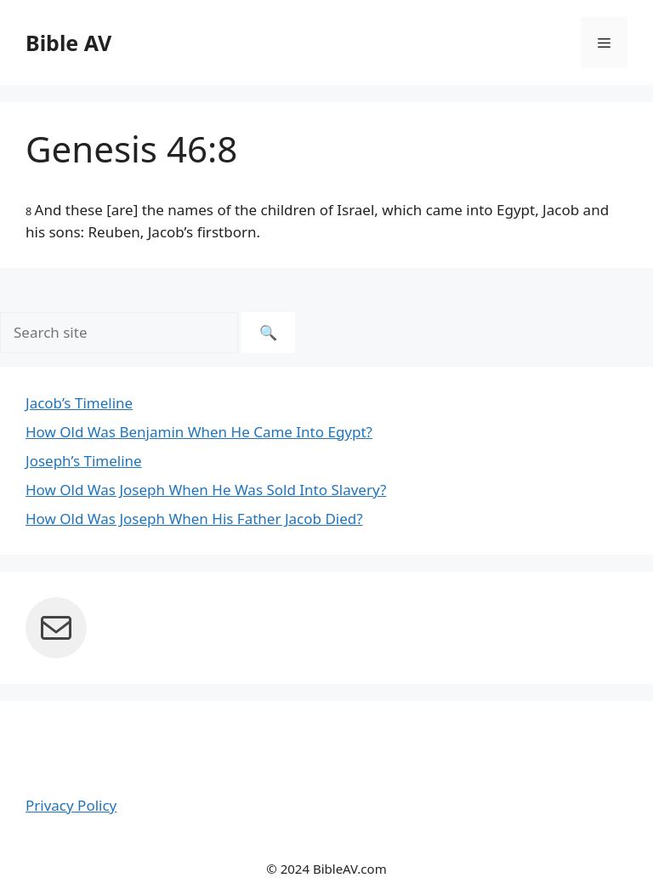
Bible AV (68, 42)
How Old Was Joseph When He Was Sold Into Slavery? (206, 489)
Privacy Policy (71, 805)
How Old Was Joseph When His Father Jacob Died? (194, 518)
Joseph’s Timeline (84, 460)
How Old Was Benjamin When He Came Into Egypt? (199, 432)
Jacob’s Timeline (79, 403)
